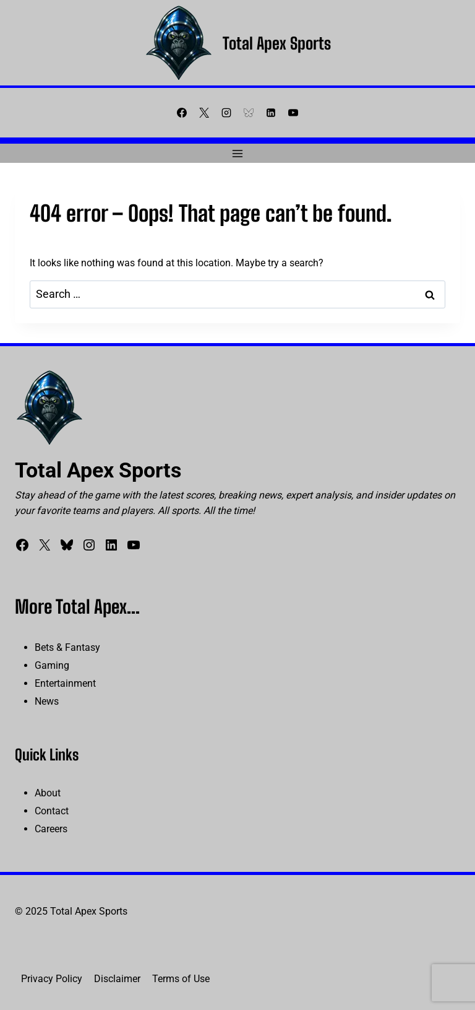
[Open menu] (237, 153)
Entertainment (65, 683)
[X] (204, 113)
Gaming (52, 665)
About (48, 793)
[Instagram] (226, 113)
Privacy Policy (51, 979)
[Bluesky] (249, 113)
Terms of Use (181, 979)
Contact (52, 811)
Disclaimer (117, 979)
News (47, 701)
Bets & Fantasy (67, 647)
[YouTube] (293, 113)
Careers (51, 829)
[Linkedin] (271, 113)
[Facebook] (182, 113)
